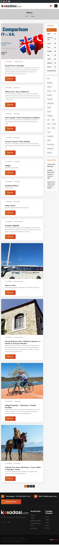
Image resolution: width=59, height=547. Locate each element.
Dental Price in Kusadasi (15, 65)
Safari (48, 140)
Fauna (51, 44)
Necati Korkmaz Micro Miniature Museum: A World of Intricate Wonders (22, 344)
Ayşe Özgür (18, 403)
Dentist (33, 517)
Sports (49, 111)
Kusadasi (49, 82)
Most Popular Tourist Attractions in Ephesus (20, 118)
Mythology (50, 148)
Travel (51, 59)
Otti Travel (34, 531)
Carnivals (49, 99)
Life (48, 120)
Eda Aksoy (17, 87)
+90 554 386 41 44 (23, 499)
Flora (51, 47)
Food (48, 132)
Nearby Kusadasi (36, 523)
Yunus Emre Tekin (19, 61)
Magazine (50, 115)
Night (51, 34)
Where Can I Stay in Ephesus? (18, 91)
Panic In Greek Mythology (51, 165)
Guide (47, 527)
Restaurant (50, 136)
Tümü (48, 30)
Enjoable (49, 95)
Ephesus (51, 63)
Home (26, 16)
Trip (51, 55)
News (47, 519)
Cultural (49, 87)
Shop (48, 124)
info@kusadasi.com (50, 499)
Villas (32, 520)
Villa (48, 128)
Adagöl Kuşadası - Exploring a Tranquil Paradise (21, 408)
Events (51, 67)
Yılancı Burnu (10, 208)
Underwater (50, 103)
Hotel (53, 128)
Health (49, 107)
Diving (47, 530)
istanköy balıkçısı (12, 187)
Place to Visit (10, 287)
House (54, 124)
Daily (53, 120)
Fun (54, 91)
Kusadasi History (11, 504)
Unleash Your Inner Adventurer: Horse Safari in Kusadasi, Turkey (21, 470)
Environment (51, 71)
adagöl (8, 167)
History (49, 91)
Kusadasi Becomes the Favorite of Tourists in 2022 (50, 174)
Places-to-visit (51, 38)
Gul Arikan (17, 164)
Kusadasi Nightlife (13, 228)
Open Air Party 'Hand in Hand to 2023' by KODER (51, 185)
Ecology (51, 51)
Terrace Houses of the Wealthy (18, 143)
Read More (10, 79)
